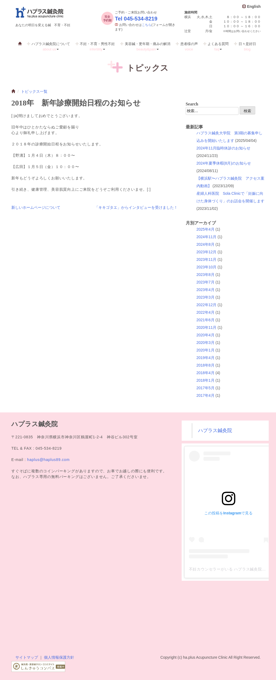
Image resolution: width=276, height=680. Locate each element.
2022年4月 (205, 312)
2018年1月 (205, 380)
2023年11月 (206, 259)
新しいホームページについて (35, 207)
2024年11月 (206, 237)
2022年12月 (206, 305)
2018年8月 (205, 365)
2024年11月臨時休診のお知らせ (223, 148)
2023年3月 (205, 297)
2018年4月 (205, 373)
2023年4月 (205, 290)
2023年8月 (205, 274)
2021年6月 (205, 320)
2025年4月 (205, 229)
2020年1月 (205, 350)
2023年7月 (205, 282)
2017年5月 (205, 388)
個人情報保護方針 (59, 657)
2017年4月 (205, 395)
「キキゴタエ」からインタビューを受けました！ (136, 207)
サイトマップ (26, 657)
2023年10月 (206, 267)
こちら (146, 25)
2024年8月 (205, 244)
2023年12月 (206, 252)
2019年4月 (205, 358)
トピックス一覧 (34, 91)
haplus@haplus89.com (48, 459)
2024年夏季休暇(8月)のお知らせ (223, 163)
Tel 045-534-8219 (136, 19)
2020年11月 (206, 327)
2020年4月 (205, 335)
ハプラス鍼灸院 (215, 430)
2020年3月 (205, 342)
